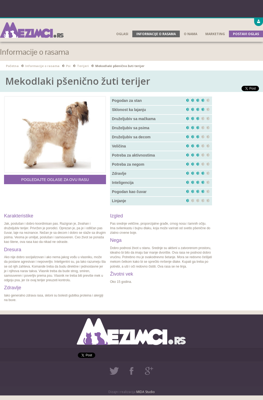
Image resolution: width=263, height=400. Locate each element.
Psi (68, 66)
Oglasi (122, 34)
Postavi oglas (246, 34)
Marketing (215, 34)
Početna (12, 66)
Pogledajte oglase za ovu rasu (55, 179)
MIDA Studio (145, 392)
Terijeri (83, 66)
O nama (190, 34)
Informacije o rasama (156, 34)
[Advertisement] (131, 8)
